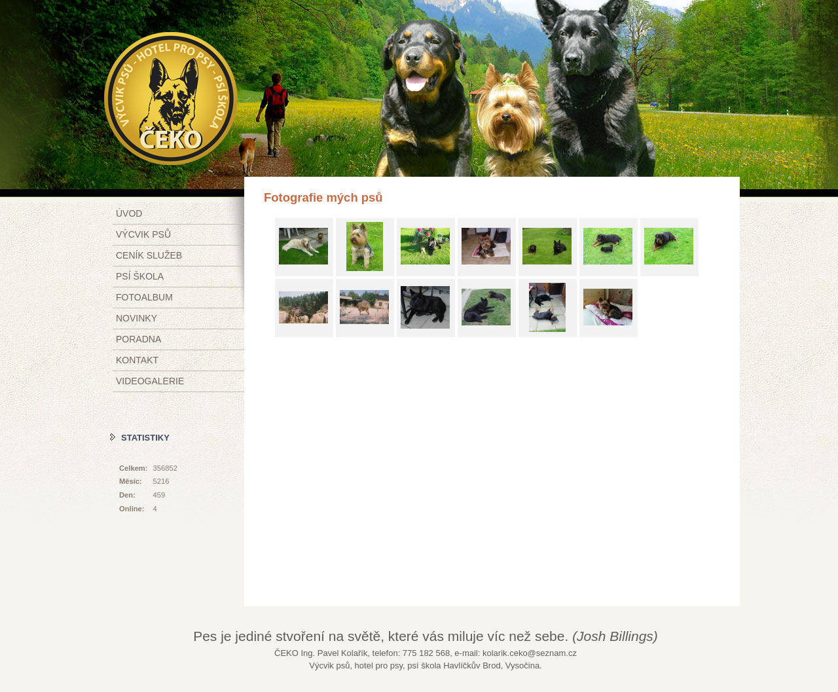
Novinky (136, 318)
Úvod (129, 213)
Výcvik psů (143, 234)
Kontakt (137, 360)
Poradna (138, 339)
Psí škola (140, 276)
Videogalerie (150, 381)
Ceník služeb (149, 255)
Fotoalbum (144, 297)
